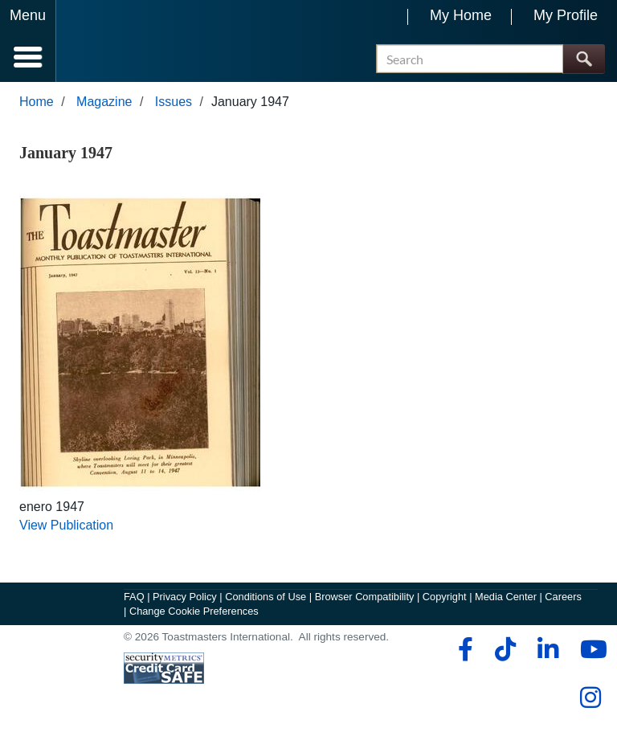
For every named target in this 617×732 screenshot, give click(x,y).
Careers (563, 597)
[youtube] (590, 649)
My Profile (565, 15)
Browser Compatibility (365, 597)
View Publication (66, 525)
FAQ (134, 597)
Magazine (104, 101)
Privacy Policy (185, 597)
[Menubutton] (28, 41)
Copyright (445, 597)
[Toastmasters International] (103, 42)
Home (36, 101)
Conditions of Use (265, 597)
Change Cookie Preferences (194, 611)
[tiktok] (505, 649)
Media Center (506, 597)
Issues (173, 101)
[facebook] (463, 649)
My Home (461, 15)
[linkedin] (547, 649)
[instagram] (590, 697)
